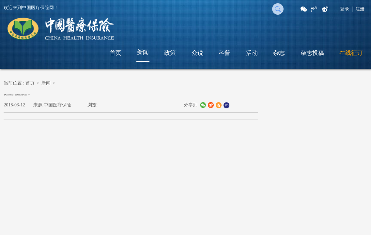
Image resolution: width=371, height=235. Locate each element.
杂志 (279, 53)
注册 (359, 9)
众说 (197, 53)
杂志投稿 (312, 53)
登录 (344, 9)
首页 (115, 53)
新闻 (143, 52)
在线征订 (351, 53)
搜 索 (278, 9)
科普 (224, 53)
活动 (252, 53)
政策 (170, 53)
